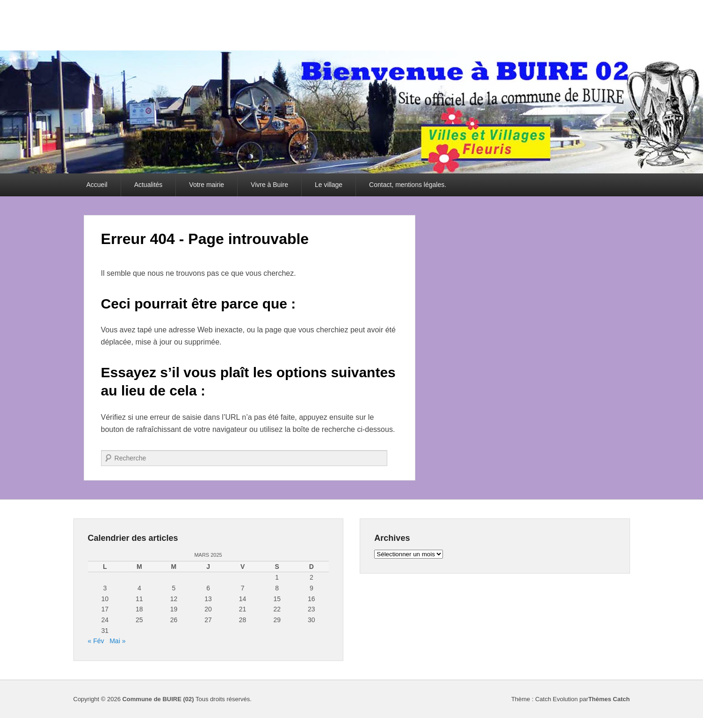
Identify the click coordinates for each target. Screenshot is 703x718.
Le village (328, 184)
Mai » (117, 641)
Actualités (148, 184)
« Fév (96, 641)
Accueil (97, 184)
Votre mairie (206, 184)
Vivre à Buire (269, 184)
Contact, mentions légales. (407, 184)
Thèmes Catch (609, 699)
